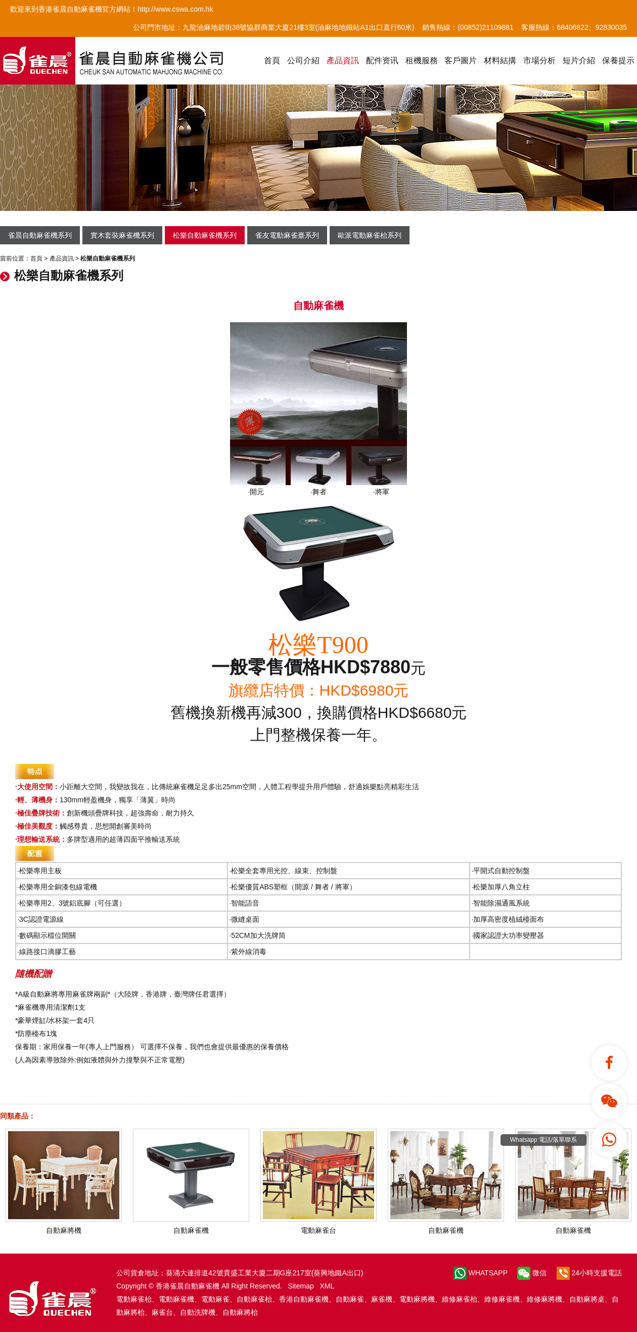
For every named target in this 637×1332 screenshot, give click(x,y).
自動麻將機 (64, 1226)
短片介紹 (579, 60)
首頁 (272, 60)
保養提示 (618, 60)
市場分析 (539, 60)
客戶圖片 (460, 60)
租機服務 (421, 60)
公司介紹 (303, 60)
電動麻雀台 (318, 1226)
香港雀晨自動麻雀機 (187, 1286)
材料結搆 (500, 60)
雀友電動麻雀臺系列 (287, 235)
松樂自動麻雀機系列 (205, 235)
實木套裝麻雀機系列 (122, 235)
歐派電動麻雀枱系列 (369, 235)
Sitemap (300, 1286)
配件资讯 (382, 60)
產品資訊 (343, 60)
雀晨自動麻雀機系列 (40, 235)
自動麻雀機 (191, 1226)
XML (327, 1286)
